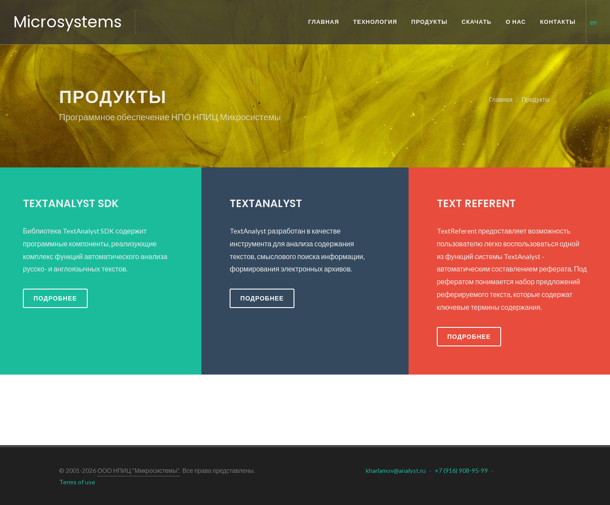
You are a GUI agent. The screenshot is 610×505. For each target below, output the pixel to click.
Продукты (536, 99)
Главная (500, 99)
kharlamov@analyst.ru (396, 470)
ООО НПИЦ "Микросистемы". (138, 470)
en (593, 22)
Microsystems (67, 22)
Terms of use (77, 482)
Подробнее (55, 298)
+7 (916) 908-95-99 (461, 470)
